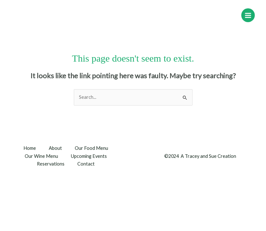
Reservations (50, 164)
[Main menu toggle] (248, 15)
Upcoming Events (89, 156)
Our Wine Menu (41, 156)
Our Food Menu (91, 148)
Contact (86, 164)
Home (29, 148)
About (55, 148)
